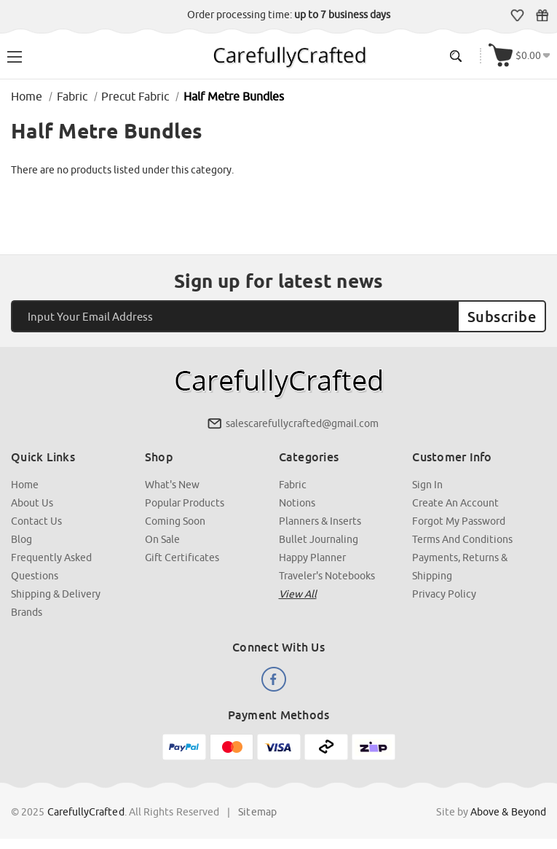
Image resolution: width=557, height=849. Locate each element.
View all (298, 594)
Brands (26, 612)
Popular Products (184, 503)
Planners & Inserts (320, 521)
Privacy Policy (444, 594)
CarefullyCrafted (86, 812)
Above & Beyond (508, 812)
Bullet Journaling (318, 539)
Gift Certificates (542, 15)
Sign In (427, 484)
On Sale (162, 539)
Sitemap (257, 812)
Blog (21, 539)
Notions (297, 503)
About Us (32, 503)
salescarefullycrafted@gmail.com (302, 423)
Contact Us (36, 521)
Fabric (293, 484)
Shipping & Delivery (55, 594)
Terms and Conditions (462, 539)
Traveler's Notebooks (327, 576)
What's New (172, 484)
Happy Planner (312, 557)
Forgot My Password (458, 521)
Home (25, 484)
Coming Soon (175, 521)
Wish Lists (517, 15)
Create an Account (455, 503)
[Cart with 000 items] (519, 55)
